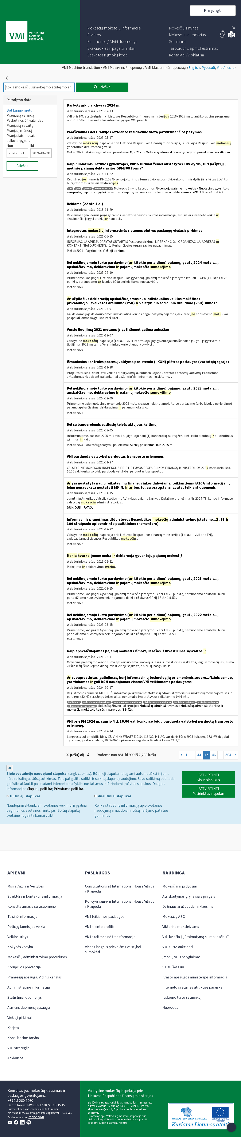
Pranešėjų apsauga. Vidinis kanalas (34, 977)
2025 (79, 287)
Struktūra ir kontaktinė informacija (34, 896)
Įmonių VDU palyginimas (181, 957)
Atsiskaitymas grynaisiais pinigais (188, 896)
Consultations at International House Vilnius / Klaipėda (119, 889)
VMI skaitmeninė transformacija (110, 936)
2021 (79, 250)
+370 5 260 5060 (20, 1100)
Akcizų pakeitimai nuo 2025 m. (151, 445)
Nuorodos (170, 1007)
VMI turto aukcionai (177, 947)
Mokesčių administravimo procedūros (37, 957)
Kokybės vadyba (20, 947)
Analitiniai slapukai (112, 796)
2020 (79, 350)
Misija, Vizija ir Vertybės (25, 886)
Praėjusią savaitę (20, 125)
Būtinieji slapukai (23, 796)
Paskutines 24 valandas (25, 120)
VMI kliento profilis (99, 926)
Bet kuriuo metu (19, 110)
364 (228, 755)
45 (206, 755)
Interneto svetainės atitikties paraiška (192, 987)
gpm (77, 188)
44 (199, 755)
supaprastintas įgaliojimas (127, 702)
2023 (79, 152)
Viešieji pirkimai (114, 250)
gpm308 (87, 188)
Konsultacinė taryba (23, 1038)
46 (214, 755)
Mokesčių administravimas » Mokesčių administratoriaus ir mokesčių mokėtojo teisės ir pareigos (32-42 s (145, 707)
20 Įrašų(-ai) (77, 755)
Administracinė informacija (28, 987)
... (192, 755)
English (194, 67)
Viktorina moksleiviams (180, 926)
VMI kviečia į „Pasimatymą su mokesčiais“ (195, 936)
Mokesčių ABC (173, 916)
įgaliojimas (73, 702)
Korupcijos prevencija (24, 967)
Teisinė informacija (22, 916)
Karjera (13, 1027)
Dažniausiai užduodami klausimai (188, 906)
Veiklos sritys (17, 936)
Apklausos (15, 1058)
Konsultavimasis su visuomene (31, 906)
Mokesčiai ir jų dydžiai (179, 886)
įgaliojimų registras (184, 702)
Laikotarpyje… (18, 140)
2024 (79, 413)
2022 (79, 544)
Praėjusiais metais (21, 135)
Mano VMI (36, 1117)
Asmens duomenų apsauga (28, 1007)
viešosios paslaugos (208, 702)
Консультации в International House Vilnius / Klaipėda (119, 904)
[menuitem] (114, 28)
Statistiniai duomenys (24, 997)
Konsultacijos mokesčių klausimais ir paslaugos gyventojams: (36, 1093)
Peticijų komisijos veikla (26, 926)
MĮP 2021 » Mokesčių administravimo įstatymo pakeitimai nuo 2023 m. (180, 152)
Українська (225, 67)
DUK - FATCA (84, 507)
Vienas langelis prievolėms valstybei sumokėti (113, 949)
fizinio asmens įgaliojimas (157, 702)
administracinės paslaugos (81, 706)
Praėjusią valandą (20, 115)
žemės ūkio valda (103, 188)
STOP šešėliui (173, 967)
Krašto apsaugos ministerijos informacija (194, 977)
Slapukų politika (39, 788)
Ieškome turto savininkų (181, 997)
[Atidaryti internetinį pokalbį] (231, 1127)
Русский (208, 67)
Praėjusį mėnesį (19, 130)
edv (70, 188)
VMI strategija (18, 1048)
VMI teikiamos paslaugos (104, 916)
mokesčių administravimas (96, 702)
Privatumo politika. (69, 788)
